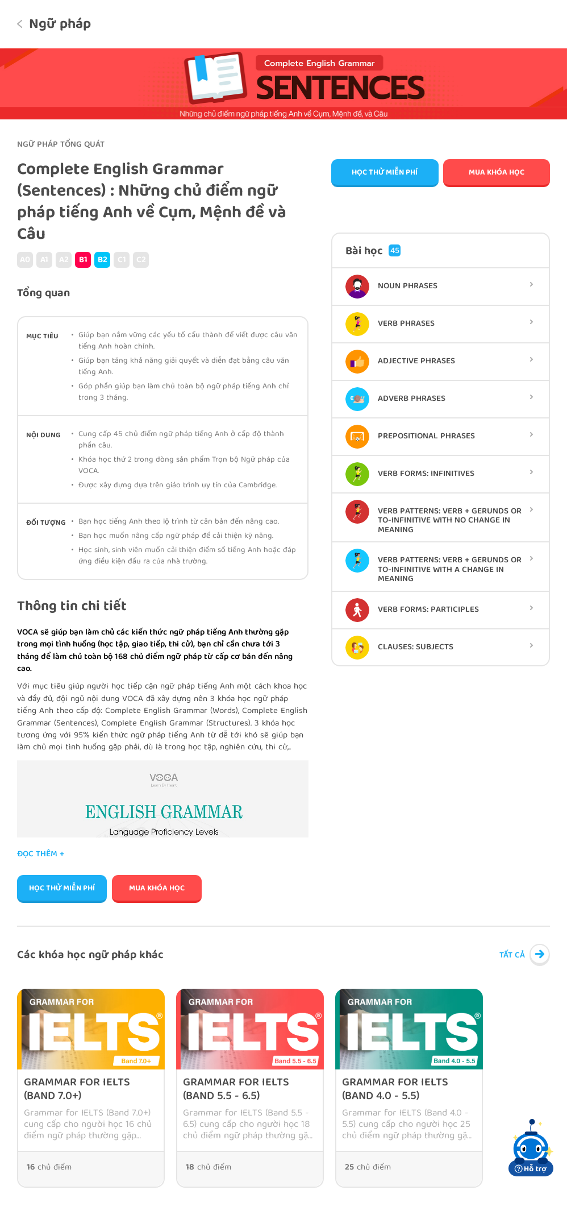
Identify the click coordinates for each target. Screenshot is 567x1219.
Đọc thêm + (40, 855)
